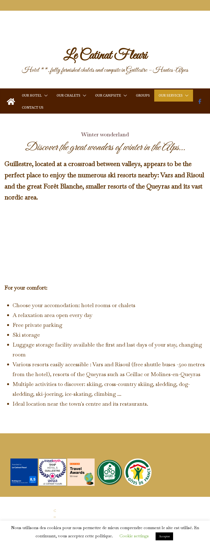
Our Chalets (68, 75)
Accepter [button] (164, 536)
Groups (143, 75)
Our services (171, 75)
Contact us (32, 87)
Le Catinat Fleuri (105, 35)
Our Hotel (32, 75)
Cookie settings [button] (134, 535)
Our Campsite (108, 75)
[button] (45, 75)
